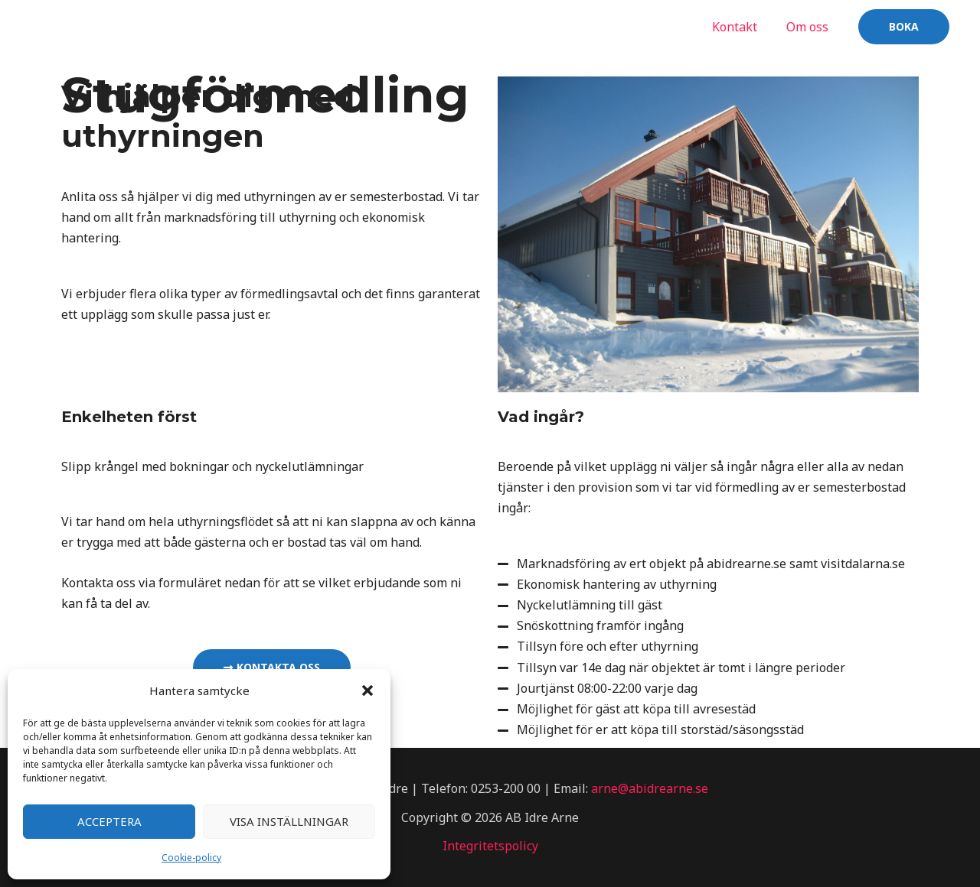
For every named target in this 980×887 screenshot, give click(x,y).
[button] (367, 690)
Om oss (810, 26)
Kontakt (741, 26)
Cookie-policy (191, 857)
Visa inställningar (289, 821)
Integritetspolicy (490, 845)
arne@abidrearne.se (649, 788)
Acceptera (109, 821)
